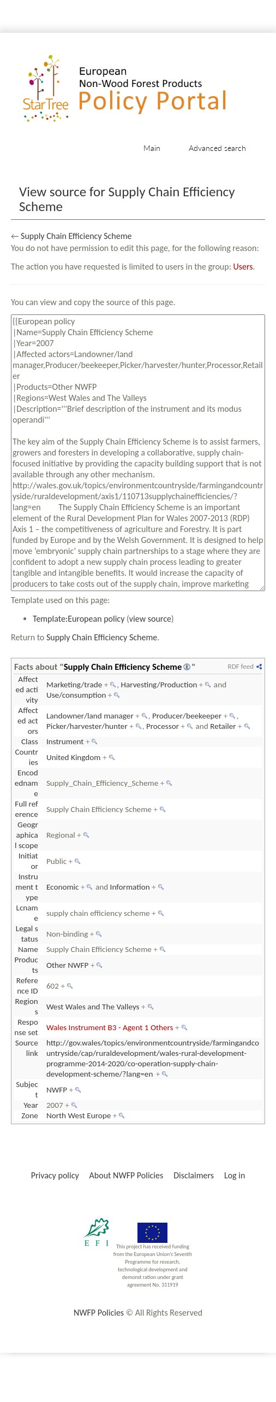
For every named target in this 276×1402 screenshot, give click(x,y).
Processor (162, 726)
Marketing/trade (74, 685)
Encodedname (26, 783)
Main (151, 148)
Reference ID (27, 985)
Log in (234, 1175)
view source (150, 619)
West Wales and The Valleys (93, 1007)
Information (130, 887)
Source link (26, 1048)
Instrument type (27, 887)
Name (28, 949)
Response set (26, 1027)
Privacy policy (55, 1175)
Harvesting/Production (159, 685)
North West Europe (78, 1115)
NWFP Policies (99, 1312)
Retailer (223, 726)
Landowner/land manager (90, 716)
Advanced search (217, 148)
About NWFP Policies (126, 1175)
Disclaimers (193, 1175)
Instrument (65, 741)
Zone (29, 1115)
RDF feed (241, 666)
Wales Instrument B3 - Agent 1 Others (109, 1027)
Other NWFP (67, 965)
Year (30, 1105)
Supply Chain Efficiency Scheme (76, 236)
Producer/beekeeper (186, 716)
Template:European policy (78, 619)
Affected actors (27, 720)
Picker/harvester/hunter (87, 726)
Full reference (26, 809)
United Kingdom (73, 757)
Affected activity (27, 689)
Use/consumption (76, 695)
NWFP (56, 1090)
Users (243, 266)
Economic (62, 887)
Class (29, 741)
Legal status (27, 934)
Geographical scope (26, 835)
